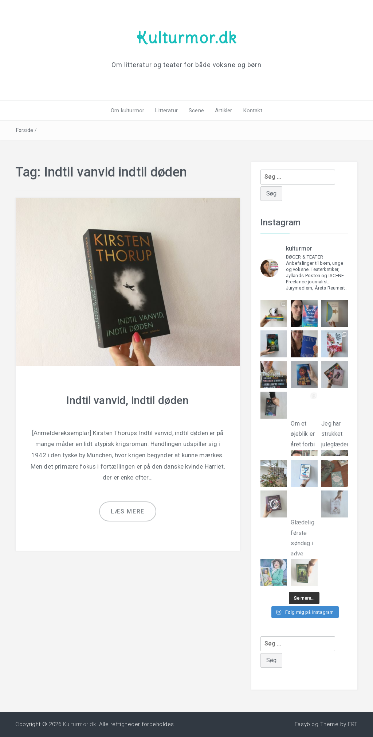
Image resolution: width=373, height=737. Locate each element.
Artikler (223, 110)
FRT (353, 724)
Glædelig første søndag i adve (304, 531)
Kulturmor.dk (186, 37)
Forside (24, 130)
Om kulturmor (127, 110)
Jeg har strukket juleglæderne (334, 433)
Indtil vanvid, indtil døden (127, 400)
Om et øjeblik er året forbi (304, 432)
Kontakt (252, 110)
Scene (196, 110)
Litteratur (166, 110)
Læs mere (128, 511)
